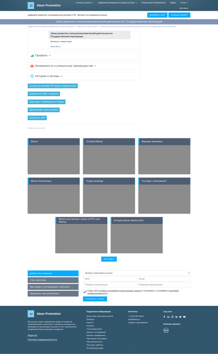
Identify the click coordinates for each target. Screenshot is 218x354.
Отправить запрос (95, 299)
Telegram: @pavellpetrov (138, 323)
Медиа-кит (32, 335)
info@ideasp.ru (134, 319)
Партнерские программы (96, 339)
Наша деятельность (94, 342)
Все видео (109, 259)
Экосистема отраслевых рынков (99, 316)
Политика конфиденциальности (42, 340)
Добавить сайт (157, 15)
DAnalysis (90, 319)
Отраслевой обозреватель (153, 3)
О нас (183, 3)
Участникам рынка (94, 329)
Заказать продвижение (95, 335)
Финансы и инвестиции (61, 41)
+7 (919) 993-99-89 (135, 316)
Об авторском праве (94, 348)
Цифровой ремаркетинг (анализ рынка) (116, 3)
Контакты (183, 8)
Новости (89, 323)
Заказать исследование (96, 332)
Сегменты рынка (84, 3)
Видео (173, 3)
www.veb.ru (55, 46)
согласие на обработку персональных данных (119, 291)
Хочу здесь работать (94, 345)
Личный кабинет (179, 15)
